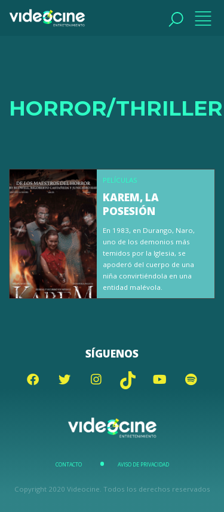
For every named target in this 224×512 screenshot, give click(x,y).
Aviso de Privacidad (143, 464)
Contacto (69, 464)
